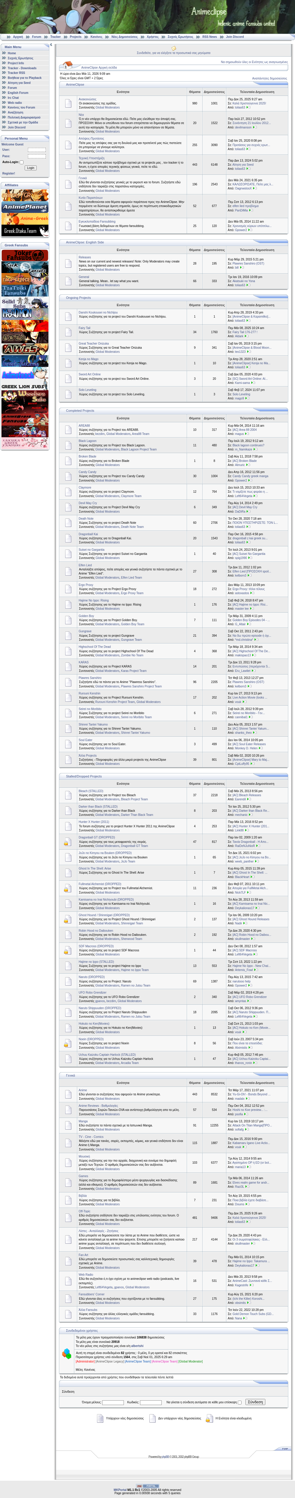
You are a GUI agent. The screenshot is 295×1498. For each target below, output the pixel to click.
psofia (239, 1114)
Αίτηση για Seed (19, 82)
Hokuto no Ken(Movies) (94, 1023)
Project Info (16, 63)
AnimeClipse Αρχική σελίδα (99, 67)
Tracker (55, 36)
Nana (238, 1318)
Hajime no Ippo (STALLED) (96, 961)
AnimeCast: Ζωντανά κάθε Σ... (252, 1280)
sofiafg (239, 1129)
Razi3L (239, 1186)
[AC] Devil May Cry (244, 507)
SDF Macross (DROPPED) (96, 946)
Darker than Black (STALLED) (98, 806)
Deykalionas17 (244, 908)
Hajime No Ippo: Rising (94, 600)
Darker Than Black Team (137, 814)
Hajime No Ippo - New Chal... (251, 965)
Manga (83, 1121)
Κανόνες (96, 36)
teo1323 (240, 351)
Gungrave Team (131, 639)
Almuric (240, 465)
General (84, 277)
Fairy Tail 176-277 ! (244, 332)
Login (30, 168)
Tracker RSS (16, 72)
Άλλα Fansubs (88, 1309)
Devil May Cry (88, 503)
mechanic (241, 814)
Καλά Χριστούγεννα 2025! (249, 103)
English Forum (18, 92)
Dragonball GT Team (134, 846)
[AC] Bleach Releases (246, 795)
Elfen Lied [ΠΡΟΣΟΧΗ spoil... (251, 571)
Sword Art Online (90, 374)
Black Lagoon (88, 441)
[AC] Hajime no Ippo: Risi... (250, 604)
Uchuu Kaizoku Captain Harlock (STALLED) (107, 1054)
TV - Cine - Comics (91, 1136)
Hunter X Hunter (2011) (94, 821)
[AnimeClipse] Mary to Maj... (250, 759)
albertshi (137, 1346)
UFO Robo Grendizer (92, 992)
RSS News (210, 36)
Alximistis (241, 1047)
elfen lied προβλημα (245, 206)
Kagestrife (241, 1285)
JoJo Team (128, 861)
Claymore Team (131, 496)
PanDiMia (241, 210)
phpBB (165, 1456)
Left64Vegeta (243, 496)
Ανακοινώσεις (87, 99)
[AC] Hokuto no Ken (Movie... (251, 1027)
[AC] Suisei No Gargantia (248, 553)
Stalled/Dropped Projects (84, 776)
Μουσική (84, 1156)
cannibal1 (241, 717)
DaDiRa (240, 511)
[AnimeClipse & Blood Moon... (252, 347)
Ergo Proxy (86, 585)
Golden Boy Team (132, 624)
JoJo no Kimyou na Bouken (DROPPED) (105, 853)
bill (237, 267)
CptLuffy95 (242, 763)
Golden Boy (86, 616)
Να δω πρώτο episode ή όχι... (251, 635)
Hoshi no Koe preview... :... (249, 1109)
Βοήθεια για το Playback (25, 77)
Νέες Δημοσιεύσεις (125, 36)
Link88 (239, 830)
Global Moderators (108, 107)
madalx (240, 1098)
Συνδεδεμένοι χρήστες (82, 1330)
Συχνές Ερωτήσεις (181, 36)
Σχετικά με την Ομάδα (23, 122)
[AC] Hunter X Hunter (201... (250, 826)
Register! (8, 173)
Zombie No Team (132, 655)
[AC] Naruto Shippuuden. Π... (251, 1012)
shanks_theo (243, 732)
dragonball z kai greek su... (250, 538)
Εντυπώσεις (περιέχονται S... (251, 666)
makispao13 (243, 655)
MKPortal (120, 1490)
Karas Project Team (133, 670)
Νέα (81, 114)
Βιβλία (83, 1195)
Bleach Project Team (134, 799)
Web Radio (86, 1274)
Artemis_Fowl (244, 970)
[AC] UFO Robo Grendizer (249, 997)
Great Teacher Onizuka (94, 343)
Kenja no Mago (88, 359)
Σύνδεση (255, 1402)
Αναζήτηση (15, 112)
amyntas (240, 1001)
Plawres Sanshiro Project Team (141, 686)
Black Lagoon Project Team (139, 449)
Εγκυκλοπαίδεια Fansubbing (97, 221)
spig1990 (241, 558)
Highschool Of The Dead (95, 646)
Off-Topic (84, 1211)
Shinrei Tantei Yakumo (93, 724)
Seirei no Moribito (90, 709)
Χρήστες (153, 36)
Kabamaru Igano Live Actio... (251, 1143)
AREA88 (84, 425)
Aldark (239, 336)
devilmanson (243, 127)
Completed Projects (80, 410)
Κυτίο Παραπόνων (90, 197)
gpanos (100, 1001)
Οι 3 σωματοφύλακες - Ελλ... (251, 1239)
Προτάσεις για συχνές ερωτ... (251, 145)
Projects (75, 36)
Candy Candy (88, 472)
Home (12, 53)
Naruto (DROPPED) (92, 977)
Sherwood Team (131, 939)
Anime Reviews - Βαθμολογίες (98, 1105)
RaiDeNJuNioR (245, 846)
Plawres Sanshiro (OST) (248, 263)
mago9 (239, 398)
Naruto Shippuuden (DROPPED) (100, 1008)
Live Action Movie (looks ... (249, 697)
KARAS (84, 662)
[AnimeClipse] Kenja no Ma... (251, 363)
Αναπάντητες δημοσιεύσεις (269, 78)
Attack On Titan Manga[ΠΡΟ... (252, 1125)
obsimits (240, 1302)
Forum (36, 36)
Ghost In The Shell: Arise (95, 868)
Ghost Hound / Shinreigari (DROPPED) (104, 915)
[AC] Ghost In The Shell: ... (249, 872)
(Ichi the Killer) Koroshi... (248, 1298)
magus (239, 433)
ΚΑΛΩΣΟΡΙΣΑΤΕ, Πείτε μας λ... (252, 184)
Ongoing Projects (78, 297)
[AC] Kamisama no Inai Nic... (251, 903)
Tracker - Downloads (22, 68)
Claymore (85, 487)
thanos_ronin (243, 1063)
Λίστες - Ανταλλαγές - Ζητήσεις (98, 1231)
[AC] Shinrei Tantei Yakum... (250, 728)
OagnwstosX (243, 188)
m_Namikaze (243, 449)
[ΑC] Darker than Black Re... (250, 810)
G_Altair (240, 624)
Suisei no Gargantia (91, 549)
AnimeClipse (75, 84)
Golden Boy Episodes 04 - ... (251, 620)
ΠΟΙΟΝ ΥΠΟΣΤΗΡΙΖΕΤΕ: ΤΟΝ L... (255, 522)
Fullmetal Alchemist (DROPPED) (100, 884)
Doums (240, 1204)
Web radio (15, 102)
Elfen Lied (85, 565)
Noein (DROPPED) (91, 1039)
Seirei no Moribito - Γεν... (248, 713)
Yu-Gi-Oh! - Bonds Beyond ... (251, 1094)
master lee (242, 608)
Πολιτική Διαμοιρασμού (24, 117)
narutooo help (241, 981)
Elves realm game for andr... (250, 1182)
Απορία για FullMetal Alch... (250, 888)
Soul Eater (85, 740)
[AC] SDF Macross (244, 950)
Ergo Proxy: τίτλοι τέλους (248, 589)
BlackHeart (242, 877)
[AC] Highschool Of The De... (251, 651)
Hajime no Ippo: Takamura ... (251, 1261)
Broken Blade (87, 456)
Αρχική (18, 36)
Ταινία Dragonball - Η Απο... (250, 841)
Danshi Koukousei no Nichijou (98, 312)
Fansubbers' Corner (91, 1294)
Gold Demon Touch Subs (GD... (253, 1314)
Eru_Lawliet (242, 670)
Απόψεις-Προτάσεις (91, 138)
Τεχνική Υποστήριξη (91, 158)
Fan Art (83, 1255)
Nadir (238, 923)
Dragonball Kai (88, 534)
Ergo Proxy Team (132, 593)
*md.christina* (244, 639)
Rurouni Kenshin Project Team (115, 702)
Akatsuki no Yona (243, 281)
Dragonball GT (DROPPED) (97, 837)
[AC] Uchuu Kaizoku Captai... (251, 1058)
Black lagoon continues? (248, 445)
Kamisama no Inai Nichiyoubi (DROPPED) (106, 899)
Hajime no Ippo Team (135, 970)
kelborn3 (240, 575)
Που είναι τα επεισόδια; (247, 1043)
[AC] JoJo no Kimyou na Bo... (251, 857)
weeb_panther (244, 861)
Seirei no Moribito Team (136, 717)
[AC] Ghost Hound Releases (250, 919)
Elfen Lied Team (131, 577)
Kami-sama (242, 382)
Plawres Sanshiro (90, 677)
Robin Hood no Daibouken (96, 930)
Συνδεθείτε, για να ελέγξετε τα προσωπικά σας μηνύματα (173, 53)
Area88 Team (140, 433)
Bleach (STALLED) (91, 791)
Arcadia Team (130, 1063)
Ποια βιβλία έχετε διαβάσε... (250, 1200)
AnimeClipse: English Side (85, 242)
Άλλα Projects (88, 755)
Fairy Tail (84, 328)
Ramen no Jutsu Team (135, 985)
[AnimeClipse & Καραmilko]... (251, 316)
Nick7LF (240, 892)
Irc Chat (13, 97)
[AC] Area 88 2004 (244, 429)
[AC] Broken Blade (244, 460)
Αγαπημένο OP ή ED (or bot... (252, 1162)
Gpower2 (241, 230)
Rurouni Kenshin (89, 693)
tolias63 (240, 107)
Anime (83, 1090)
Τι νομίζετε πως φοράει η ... (250, 491)
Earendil (240, 799)
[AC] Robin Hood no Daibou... (251, 934)
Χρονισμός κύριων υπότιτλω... (252, 226)
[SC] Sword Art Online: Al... (250, 378)
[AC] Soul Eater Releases (249, 744)
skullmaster (242, 939)
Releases (85, 257)
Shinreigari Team (132, 923)
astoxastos (242, 593)
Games (83, 1176)
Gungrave (85, 631)
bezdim (99, 433)
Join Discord (235, 36)
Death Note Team (132, 526)
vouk (238, 702)
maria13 (240, 1167)
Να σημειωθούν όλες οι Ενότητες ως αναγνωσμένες (254, 62)
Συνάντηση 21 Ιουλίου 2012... (251, 123)
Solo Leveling (87, 390)
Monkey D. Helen (246, 748)
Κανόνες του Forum (21, 107)
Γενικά (83, 178)
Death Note (86, 518)
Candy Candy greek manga (250, 476)
